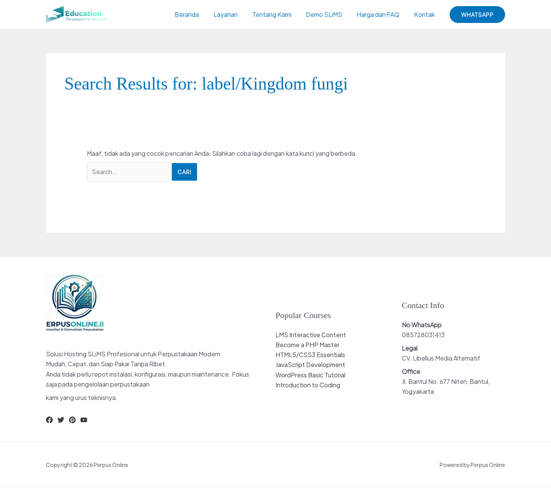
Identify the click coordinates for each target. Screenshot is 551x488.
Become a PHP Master (308, 345)
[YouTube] (83, 419)
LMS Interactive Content (311, 335)
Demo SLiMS (329, 14)
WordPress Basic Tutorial (311, 375)
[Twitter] (60, 419)
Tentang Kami (279, 14)
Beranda (199, 14)
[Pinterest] (72, 419)
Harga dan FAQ (381, 14)
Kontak (425, 14)
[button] (477, 14)
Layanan (236, 14)
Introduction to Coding (308, 385)
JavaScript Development (310, 365)
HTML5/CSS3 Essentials (310, 355)
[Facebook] (49, 419)
